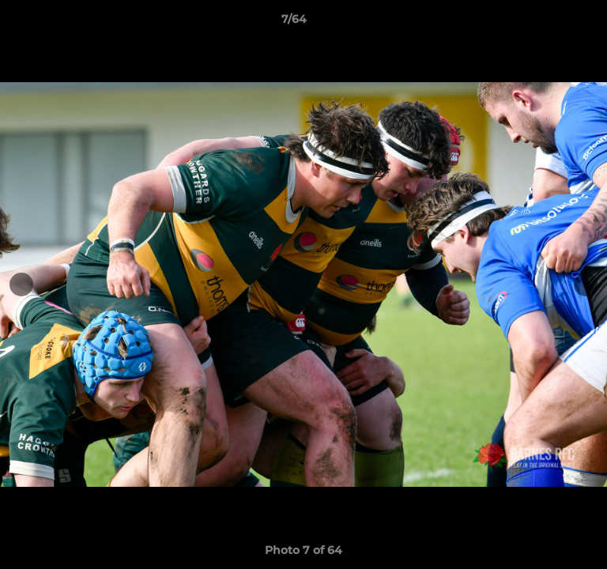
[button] (550, 23)
